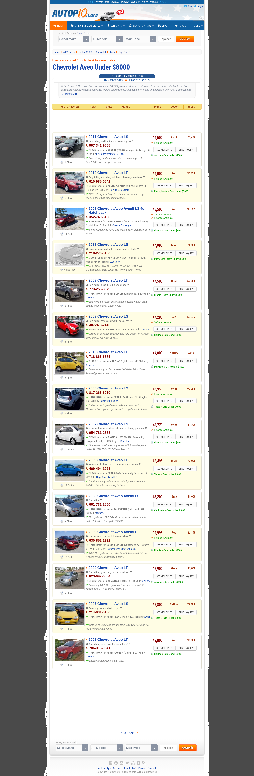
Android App (104, 768)
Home (58, 26)
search (185, 39)
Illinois (157, 295)
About (127, 768)
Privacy (142, 768)
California (159, 510)
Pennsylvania (160, 191)
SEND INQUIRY (186, 150)
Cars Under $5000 (176, 259)
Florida (157, 231)
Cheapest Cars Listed (85, 26)
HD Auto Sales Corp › (120, 189)
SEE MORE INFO (164, 150)
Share (190, 6)
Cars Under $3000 (172, 550)
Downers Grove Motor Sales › (121, 548)
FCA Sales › (114, 261)
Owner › (90, 297)
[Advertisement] (127, 120)
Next (133, 733)
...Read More (69, 94)
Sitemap (117, 768)
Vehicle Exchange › (122, 225)
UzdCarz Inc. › (124, 441)
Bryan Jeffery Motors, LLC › (110, 153)
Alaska (157, 155)
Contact (152, 768)
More (197, 25)
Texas (157, 407)
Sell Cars (114, 26)
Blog (162, 26)
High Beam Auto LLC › (107, 477)
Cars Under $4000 (172, 407)
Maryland (159, 367)
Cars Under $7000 (172, 155)
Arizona (158, 582)
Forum (181, 26)
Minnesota (159, 259)
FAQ (134, 768)
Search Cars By (140, 26)
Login (200, 6)
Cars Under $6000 (173, 231)
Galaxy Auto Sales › (109, 400)
